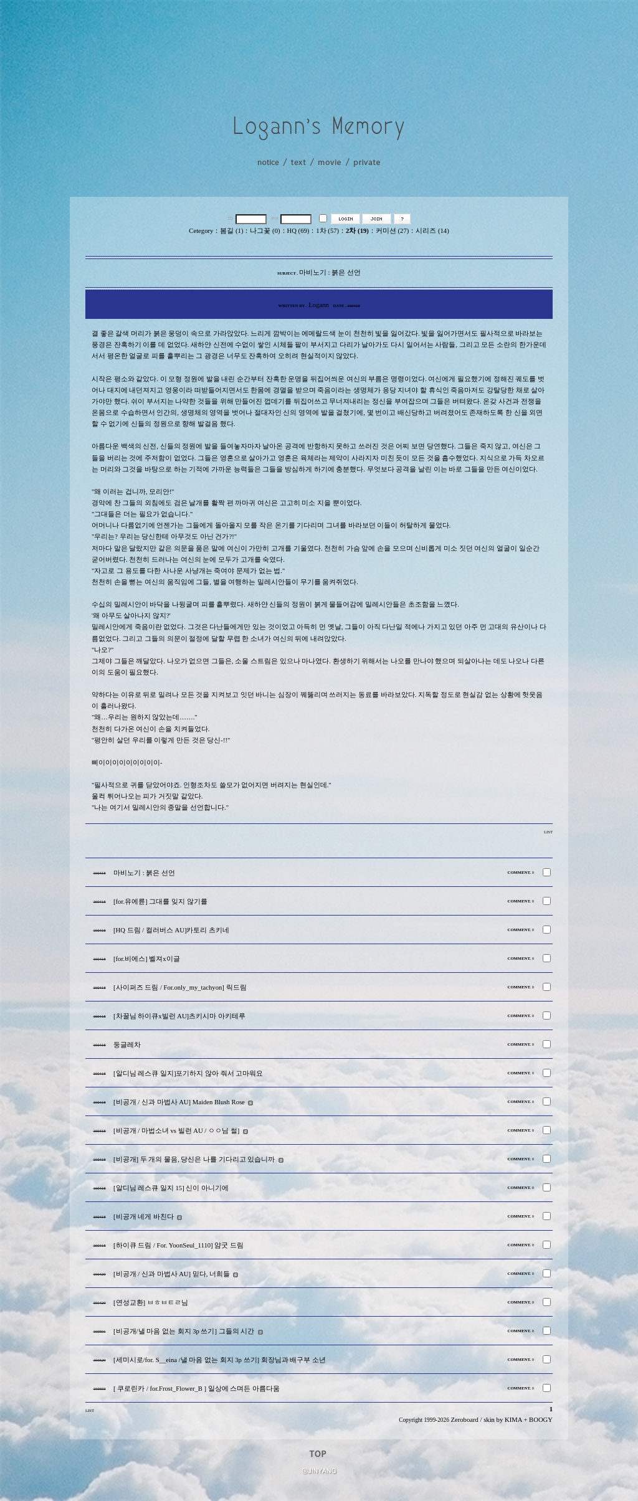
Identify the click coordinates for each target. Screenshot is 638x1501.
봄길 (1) (231, 230)
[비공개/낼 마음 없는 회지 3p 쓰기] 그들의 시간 (183, 1331)
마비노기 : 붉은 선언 (144, 872)
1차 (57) (327, 230)
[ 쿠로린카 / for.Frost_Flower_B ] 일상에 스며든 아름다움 (196, 1388)
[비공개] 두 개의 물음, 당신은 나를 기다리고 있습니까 (194, 1159)
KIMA (513, 1419)
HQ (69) (298, 230)
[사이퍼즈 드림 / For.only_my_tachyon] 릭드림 (180, 987)
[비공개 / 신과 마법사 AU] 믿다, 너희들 (171, 1274)
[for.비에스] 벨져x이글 (146, 958)
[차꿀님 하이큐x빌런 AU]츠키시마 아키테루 (179, 1016)
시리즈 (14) (432, 230)
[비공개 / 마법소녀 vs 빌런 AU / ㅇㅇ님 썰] (176, 1130)
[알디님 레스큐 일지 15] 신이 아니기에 (171, 1188)
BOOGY (541, 1419)
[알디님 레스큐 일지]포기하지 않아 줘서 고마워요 (188, 1073)
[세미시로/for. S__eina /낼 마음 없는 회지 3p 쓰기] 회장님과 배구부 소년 (219, 1360)
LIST (548, 832)
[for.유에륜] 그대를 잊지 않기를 (160, 901)
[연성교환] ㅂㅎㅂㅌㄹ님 (150, 1302)
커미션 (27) (392, 230)
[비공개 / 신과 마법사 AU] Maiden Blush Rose (179, 1102)
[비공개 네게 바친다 (143, 1216)
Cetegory (201, 230)
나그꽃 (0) (265, 230)
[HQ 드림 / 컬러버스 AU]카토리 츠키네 (171, 930)
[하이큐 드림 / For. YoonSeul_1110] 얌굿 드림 (178, 1245)
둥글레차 (127, 1044)
